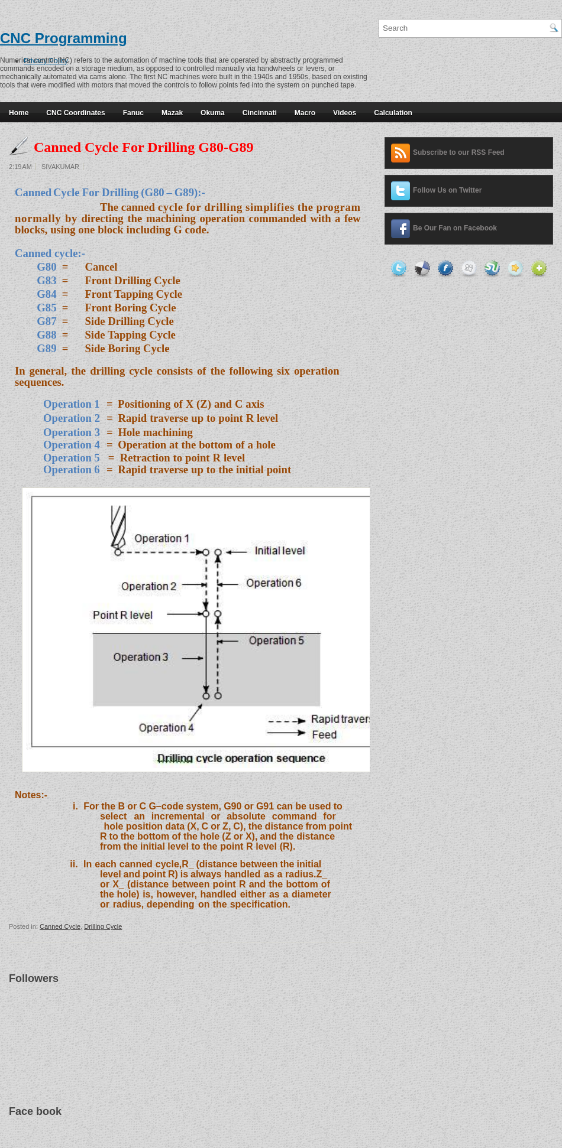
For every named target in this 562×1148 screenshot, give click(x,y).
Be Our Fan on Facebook (455, 228)
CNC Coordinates (75, 113)
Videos (344, 113)
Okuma (213, 113)
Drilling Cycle (103, 926)
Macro (305, 113)
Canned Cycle (60, 926)
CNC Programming (63, 38)
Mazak (172, 113)
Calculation (393, 113)
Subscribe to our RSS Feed (459, 152)
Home (18, 113)
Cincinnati (260, 113)
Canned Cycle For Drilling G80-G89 (144, 147)
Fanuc (133, 113)
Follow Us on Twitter (447, 190)
